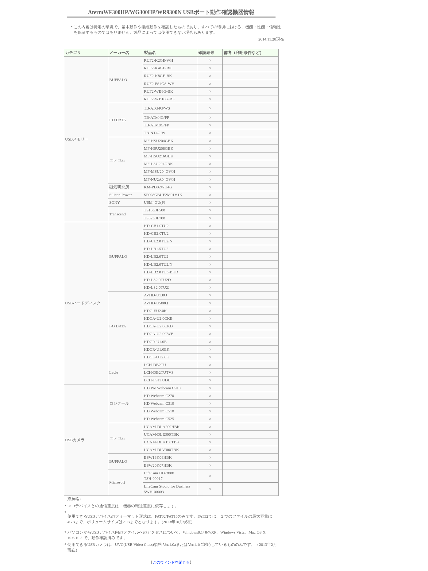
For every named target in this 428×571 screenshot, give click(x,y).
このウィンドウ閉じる (171, 563)
